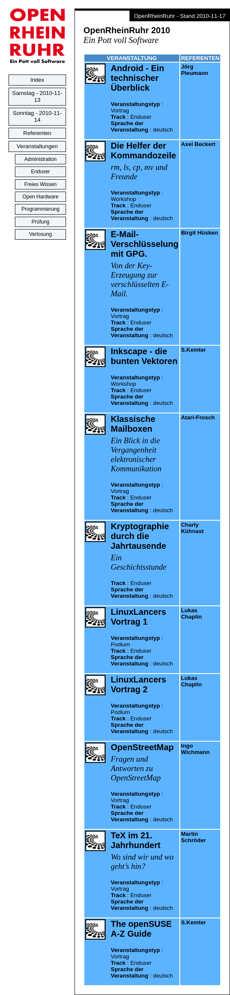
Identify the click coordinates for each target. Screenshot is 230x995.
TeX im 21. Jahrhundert (136, 840)
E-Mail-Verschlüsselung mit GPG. (144, 243)
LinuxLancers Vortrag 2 (138, 684)
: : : (142, 117)
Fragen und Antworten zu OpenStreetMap (136, 768)
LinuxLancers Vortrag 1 (138, 616)
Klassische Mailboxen (133, 423)
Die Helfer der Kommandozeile (143, 150)
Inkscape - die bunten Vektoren (144, 356)
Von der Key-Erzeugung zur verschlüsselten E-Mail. (140, 279)
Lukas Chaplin (191, 613)
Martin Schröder (193, 837)
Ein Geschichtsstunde (139, 562)
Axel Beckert (198, 144)
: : (142, 589)
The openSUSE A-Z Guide (141, 928)
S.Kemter (193, 350)
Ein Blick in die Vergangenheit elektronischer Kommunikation (136, 454)
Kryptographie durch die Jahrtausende (140, 536)
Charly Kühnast (192, 528)
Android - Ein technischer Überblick (137, 77)
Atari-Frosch (198, 417)
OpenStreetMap (142, 747)
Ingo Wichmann (195, 749)
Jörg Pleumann (194, 69)
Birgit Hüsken (199, 232)
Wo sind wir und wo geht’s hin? (142, 861)
